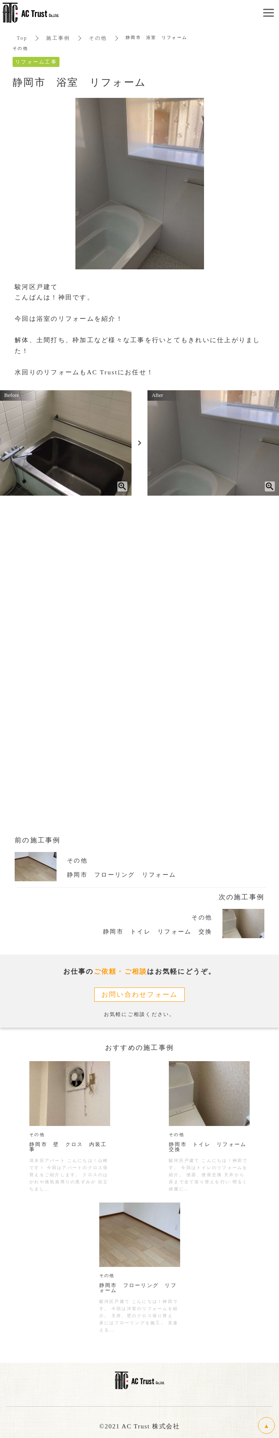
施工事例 (58, 38)
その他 (98, 38)
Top (22, 38)
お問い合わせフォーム (139, 994)
